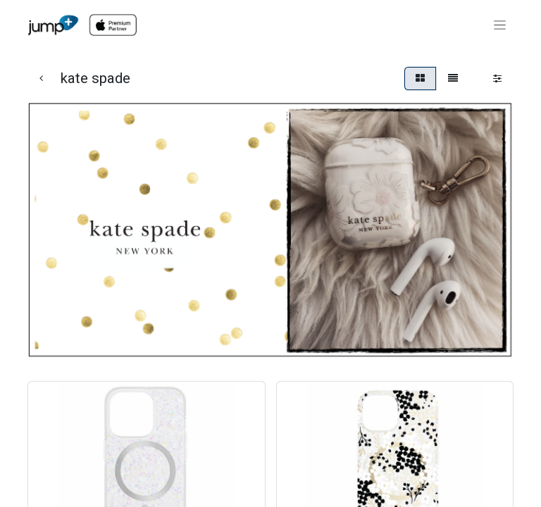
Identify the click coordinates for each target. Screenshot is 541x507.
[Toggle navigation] (500, 25)
